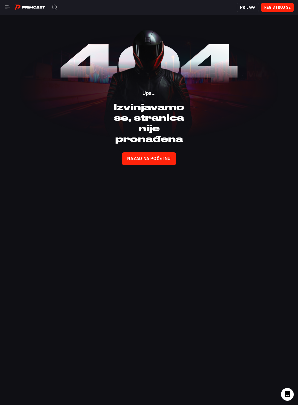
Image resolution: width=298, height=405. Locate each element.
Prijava (247, 7)
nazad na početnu (149, 158)
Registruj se (277, 7)
